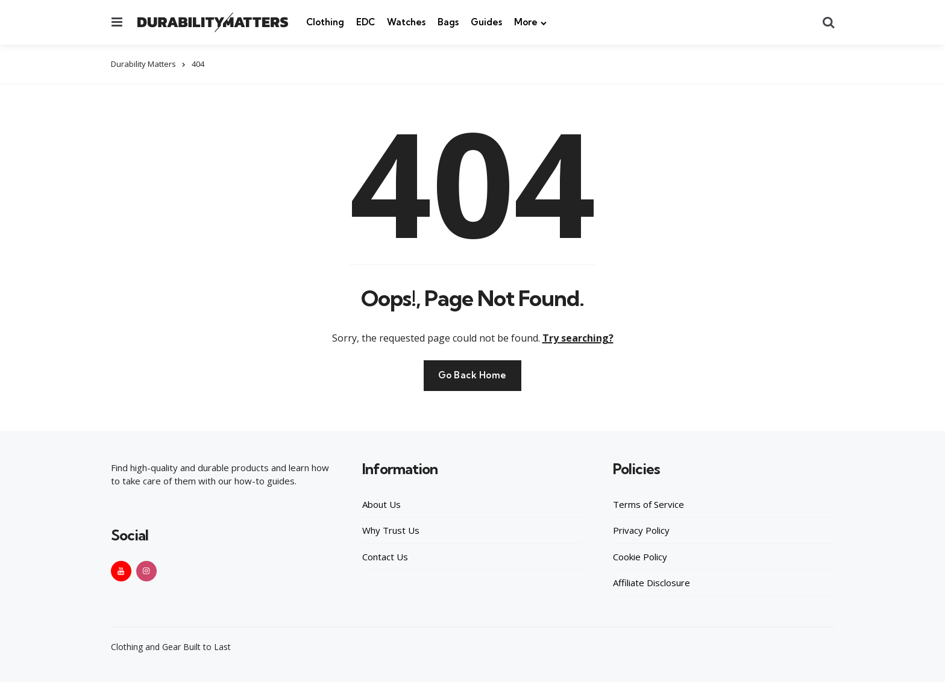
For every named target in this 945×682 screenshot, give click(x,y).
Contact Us (385, 556)
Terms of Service (648, 504)
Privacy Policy (641, 530)
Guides (486, 22)
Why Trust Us (390, 530)
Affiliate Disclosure (651, 583)
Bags (448, 22)
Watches (406, 22)
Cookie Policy (640, 556)
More (526, 22)
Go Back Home (472, 374)
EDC (365, 22)
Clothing (325, 22)
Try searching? (578, 337)
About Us (381, 504)
